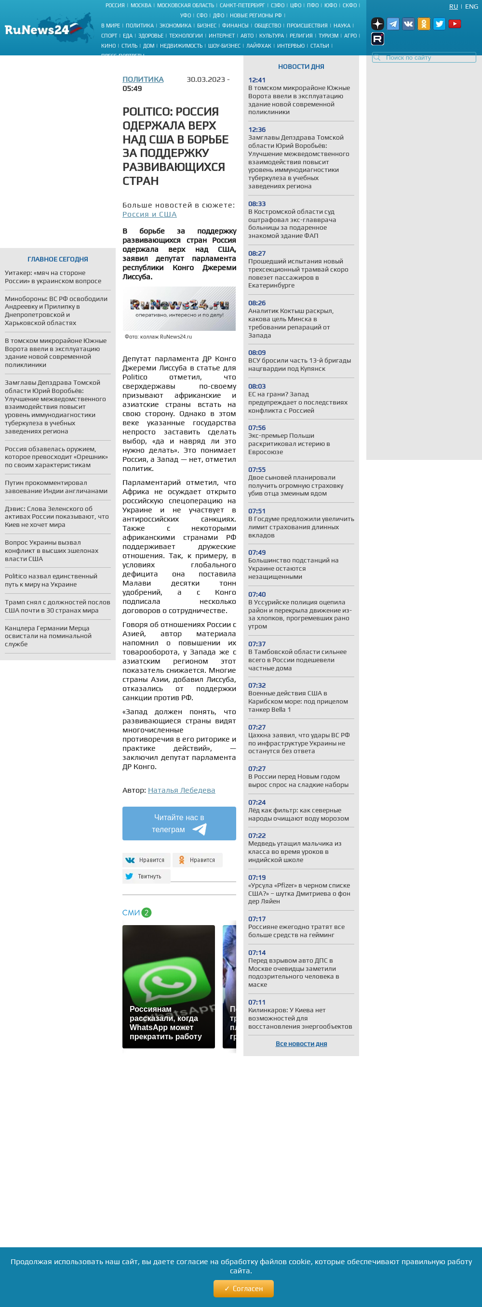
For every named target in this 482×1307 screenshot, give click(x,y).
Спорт (109, 36)
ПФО (313, 5)
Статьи (319, 46)
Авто (247, 36)
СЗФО (277, 5)
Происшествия (307, 25)
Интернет (222, 36)
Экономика (175, 25)
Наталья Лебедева (181, 790)
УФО (185, 15)
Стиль (129, 46)
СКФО (350, 5)
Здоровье (150, 36)
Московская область (185, 5)
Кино (108, 46)
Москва (141, 5)
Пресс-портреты (123, 56)
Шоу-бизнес (224, 46)
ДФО (218, 15)
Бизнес (206, 25)
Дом (148, 46)
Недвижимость (181, 46)
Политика (140, 25)
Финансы (235, 25)
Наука (342, 25)
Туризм (328, 36)
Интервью (291, 46)
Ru (453, 6)
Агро (350, 36)
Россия (115, 5)
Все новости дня (301, 1043)
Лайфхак (258, 46)
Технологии (186, 36)
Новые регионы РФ (256, 15)
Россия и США (149, 214)
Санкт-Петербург (242, 5)
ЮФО (330, 5)
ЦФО (295, 5)
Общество (267, 25)
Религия (301, 36)
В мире (110, 25)
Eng (471, 6)
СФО (202, 15)
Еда (128, 36)
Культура (271, 36)
